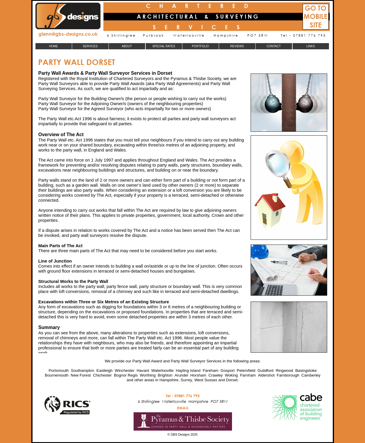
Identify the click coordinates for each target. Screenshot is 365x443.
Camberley (310, 375)
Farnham (248, 375)
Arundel (181, 375)
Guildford (265, 370)
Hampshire (168, 380)
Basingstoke (306, 370)
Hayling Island (188, 370)
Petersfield (246, 370)
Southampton (82, 370)
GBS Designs (180, 434)
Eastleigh (104, 370)
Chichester (102, 375)
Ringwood (284, 370)
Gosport (227, 370)
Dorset (232, 380)
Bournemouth (57, 375)
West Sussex (205, 380)
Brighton (165, 375)
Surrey (186, 380)
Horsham (198, 375)
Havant (143, 370)
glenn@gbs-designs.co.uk (68, 34)
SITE (316, 25)
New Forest (81, 375)
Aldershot (266, 375)
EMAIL (183, 407)
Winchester (124, 370)
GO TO (315, 8)
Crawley (215, 375)
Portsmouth (58, 370)
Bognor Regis (126, 375)
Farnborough (288, 375)
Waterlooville (162, 370)
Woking (231, 375)
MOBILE (315, 16)
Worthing (147, 375)
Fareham (210, 370)
